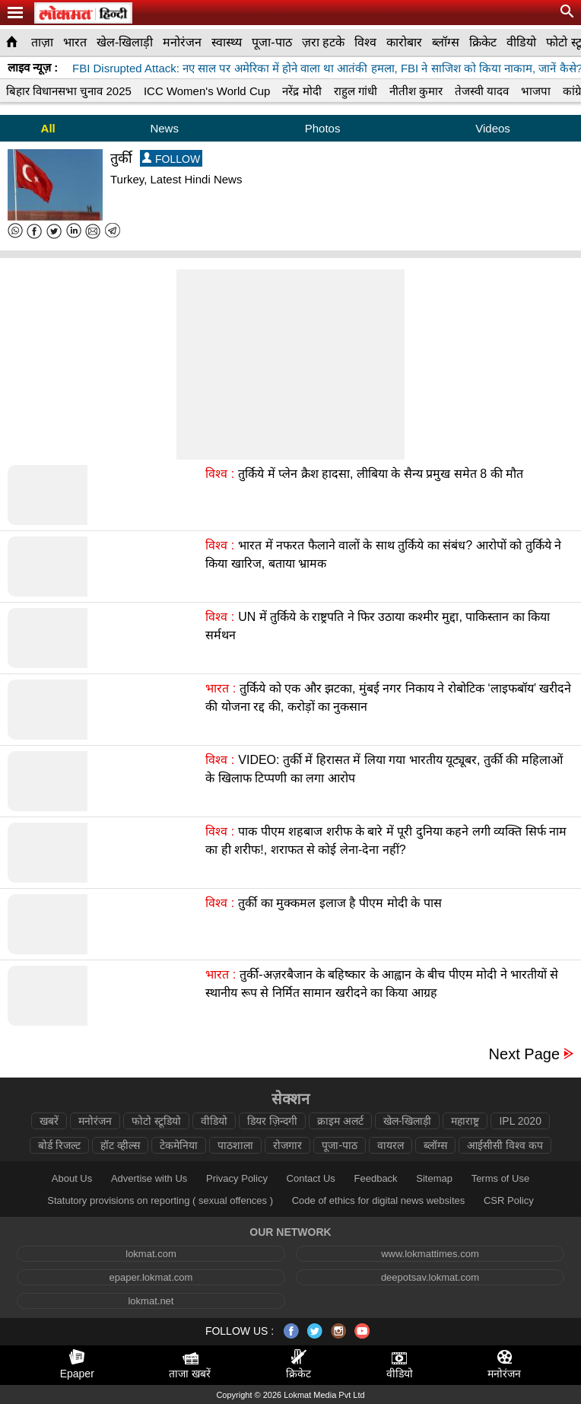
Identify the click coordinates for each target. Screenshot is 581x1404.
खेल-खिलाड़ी (125, 42)
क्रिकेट (483, 42)
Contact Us (311, 1178)
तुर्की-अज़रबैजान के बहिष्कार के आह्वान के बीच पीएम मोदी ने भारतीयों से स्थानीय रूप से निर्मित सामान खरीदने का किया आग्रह (381, 983)
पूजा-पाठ (271, 42)
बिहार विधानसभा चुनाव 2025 (69, 90)
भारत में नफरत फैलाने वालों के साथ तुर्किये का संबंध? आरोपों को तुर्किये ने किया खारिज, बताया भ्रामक (383, 554)
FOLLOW (171, 158)
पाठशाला (235, 1145)
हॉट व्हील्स (120, 1145)
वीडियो (521, 42)
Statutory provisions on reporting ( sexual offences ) (160, 1200)
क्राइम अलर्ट (340, 1121)
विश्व (365, 42)
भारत (75, 42)
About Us (72, 1178)
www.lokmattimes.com (430, 1253)
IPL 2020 (520, 1121)
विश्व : (219, 473)
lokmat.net (150, 1301)
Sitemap (434, 1178)
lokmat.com (150, 1253)
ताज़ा (42, 42)
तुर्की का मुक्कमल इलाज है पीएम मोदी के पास (340, 902)
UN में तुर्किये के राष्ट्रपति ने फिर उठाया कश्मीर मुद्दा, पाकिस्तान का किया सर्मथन (377, 626)
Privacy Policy (237, 1178)
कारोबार (404, 42)
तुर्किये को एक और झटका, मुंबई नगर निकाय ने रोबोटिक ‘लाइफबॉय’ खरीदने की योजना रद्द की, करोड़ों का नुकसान (388, 697)
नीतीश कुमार (416, 90)
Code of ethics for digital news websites (378, 1200)
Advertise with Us (149, 1178)
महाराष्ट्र (465, 1121)
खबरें (49, 1121)
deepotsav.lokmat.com (430, 1277)
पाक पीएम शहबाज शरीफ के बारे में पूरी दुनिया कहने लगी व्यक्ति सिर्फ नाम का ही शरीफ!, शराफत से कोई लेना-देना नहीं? (386, 840)
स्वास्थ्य (226, 42)
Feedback (376, 1178)
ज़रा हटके (323, 42)
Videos (492, 128)
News (164, 128)
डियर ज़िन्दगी (272, 1121)
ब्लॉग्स (445, 42)
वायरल (390, 1145)
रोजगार (287, 1145)
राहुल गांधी (355, 90)
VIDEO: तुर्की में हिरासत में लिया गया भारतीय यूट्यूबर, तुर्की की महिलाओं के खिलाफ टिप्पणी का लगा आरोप (383, 769)
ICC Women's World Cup (207, 90)
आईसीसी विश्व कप (505, 1145)
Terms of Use (500, 1178)
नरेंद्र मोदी (301, 90)
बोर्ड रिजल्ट (59, 1145)
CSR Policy (509, 1200)
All (48, 128)
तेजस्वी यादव (482, 90)
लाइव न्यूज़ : (33, 67)
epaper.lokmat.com (151, 1277)
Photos (323, 128)
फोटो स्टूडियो (156, 1121)
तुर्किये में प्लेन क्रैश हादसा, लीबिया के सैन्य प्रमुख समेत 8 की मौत (380, 473)
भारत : (220, 688)
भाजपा (536, 90)
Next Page (524, 1054)
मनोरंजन (182, 42)
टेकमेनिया (179, 1145)
